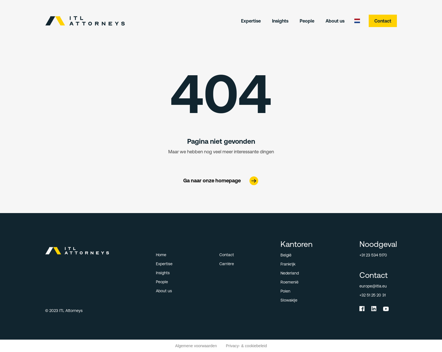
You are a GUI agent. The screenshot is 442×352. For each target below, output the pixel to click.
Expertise (251, 20)
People (307, 20)
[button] (357, 21)
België (285, 255)
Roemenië (289, 282)
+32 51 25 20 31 (372, 295)
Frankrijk (287, 264)
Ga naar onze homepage (212, 180)
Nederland (289, 273)
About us (335, 20)
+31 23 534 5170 (373, 255)
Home (161, 255)
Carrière (226, 264)
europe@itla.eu (373, 286)
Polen (285, 291)
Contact (382, 20)
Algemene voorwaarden (196, 346)
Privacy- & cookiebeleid (246, 346)
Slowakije (288, 300)
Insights (280, 20)
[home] (85, 21)
